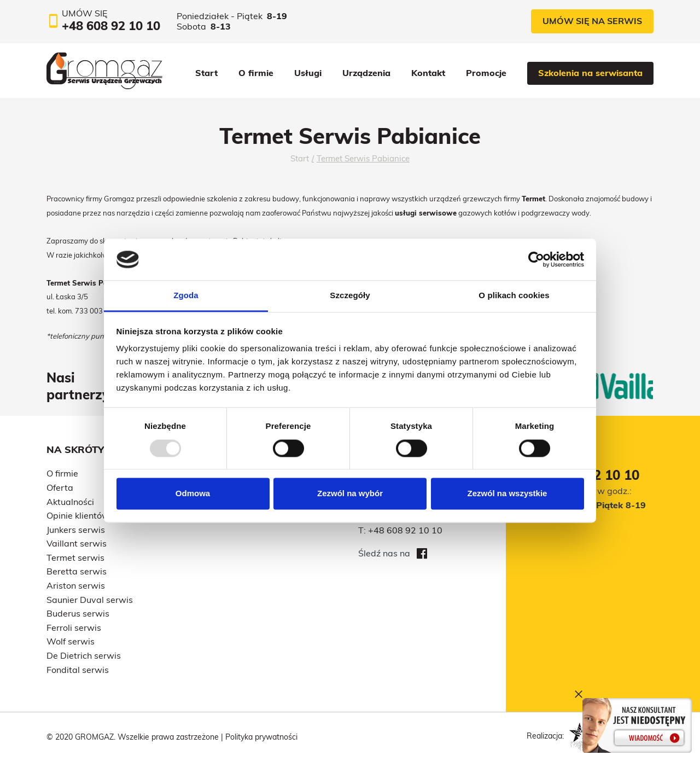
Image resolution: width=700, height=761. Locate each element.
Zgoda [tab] (186, 295)
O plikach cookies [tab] (514, 295)
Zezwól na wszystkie (507, 493)
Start (206, 72)
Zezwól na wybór (350, 493)
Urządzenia (366, 72)
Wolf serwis (70, 641)
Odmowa (193, 493)
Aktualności (70, 501)
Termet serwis (75, 557)
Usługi (308, 72)
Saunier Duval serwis (89, 599)
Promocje (486, 72)
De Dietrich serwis (83, 655)
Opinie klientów (77, 515)
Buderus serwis (77, 613)
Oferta (59, 487)
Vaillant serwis (76, 543)
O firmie (255, 72)
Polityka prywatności (261, 737)
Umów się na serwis (592, 20)
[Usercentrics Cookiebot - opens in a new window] (536, 259)
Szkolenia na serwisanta (590, 72)
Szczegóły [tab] (350, 295)
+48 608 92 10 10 (405, 530)
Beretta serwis (76, 571)
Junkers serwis (75, 529)
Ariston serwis (75, 585)
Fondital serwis (77, 669)
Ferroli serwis (73, 627)
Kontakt (428, 72)
